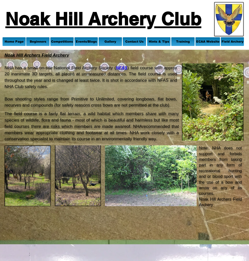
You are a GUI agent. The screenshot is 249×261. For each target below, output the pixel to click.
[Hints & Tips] (158, 41)
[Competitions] (62, 41)
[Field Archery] (232, 41)
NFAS (121, 67)
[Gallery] (110, 41)
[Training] (183, 41)
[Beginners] (38, 41)
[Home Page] (14, 41)
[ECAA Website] (207, 41)
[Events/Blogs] (86, 41)
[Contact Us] (134, 41)
